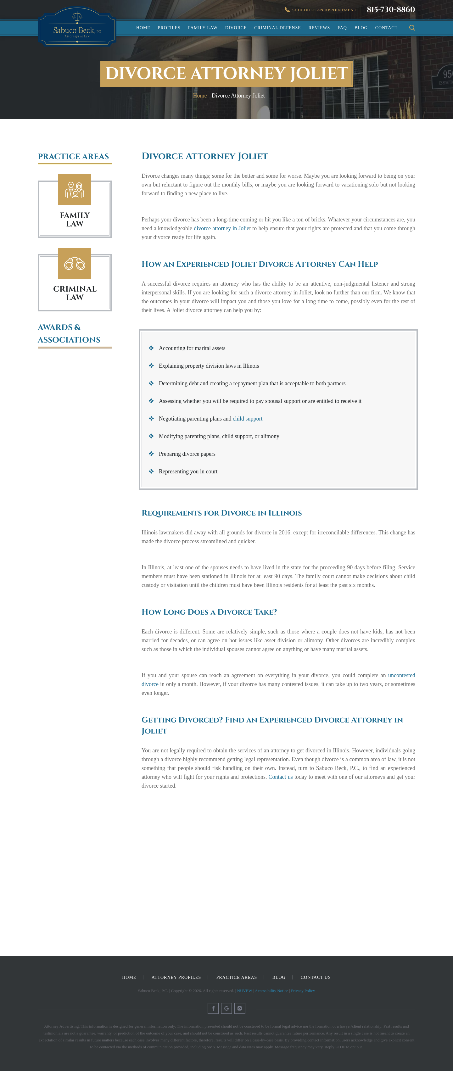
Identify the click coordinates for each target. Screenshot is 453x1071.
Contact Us (316, 977)
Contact (386, 27)
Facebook (213, 1008)
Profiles (169, 27)
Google (226, 1008)
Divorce (236, 27)
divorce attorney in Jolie (221, 228)
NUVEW (244, 990)
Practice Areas (236, 977)
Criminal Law (74, 263)
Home (143, 27)
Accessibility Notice (271, 990)
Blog (361, 27)
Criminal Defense (277, 27)
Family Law (203, 27)
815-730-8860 (391, 10)
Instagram (239, 1008)
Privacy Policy (303, 990)
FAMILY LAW (75, 219)
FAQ (342, 27)
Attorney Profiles (176, 977)
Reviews (319, 27)
